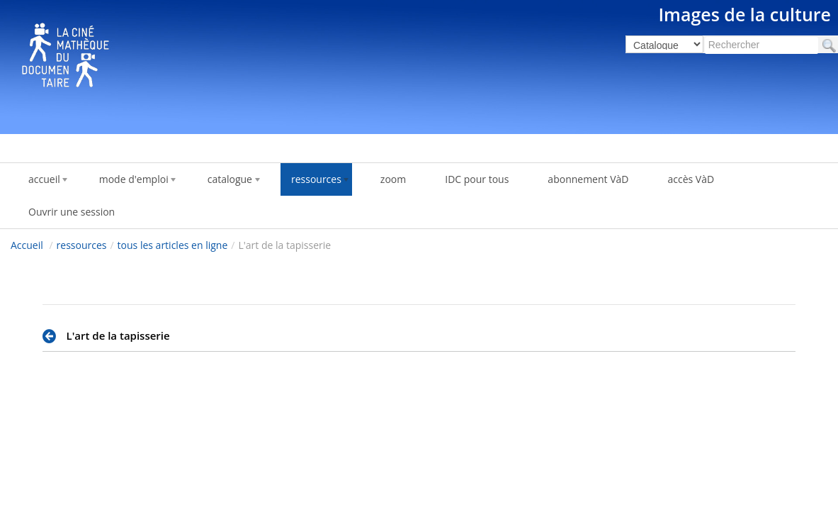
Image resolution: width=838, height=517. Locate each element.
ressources (82, 245)
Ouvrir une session (71, 211)
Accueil (27, 245)
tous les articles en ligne (173, 245)
